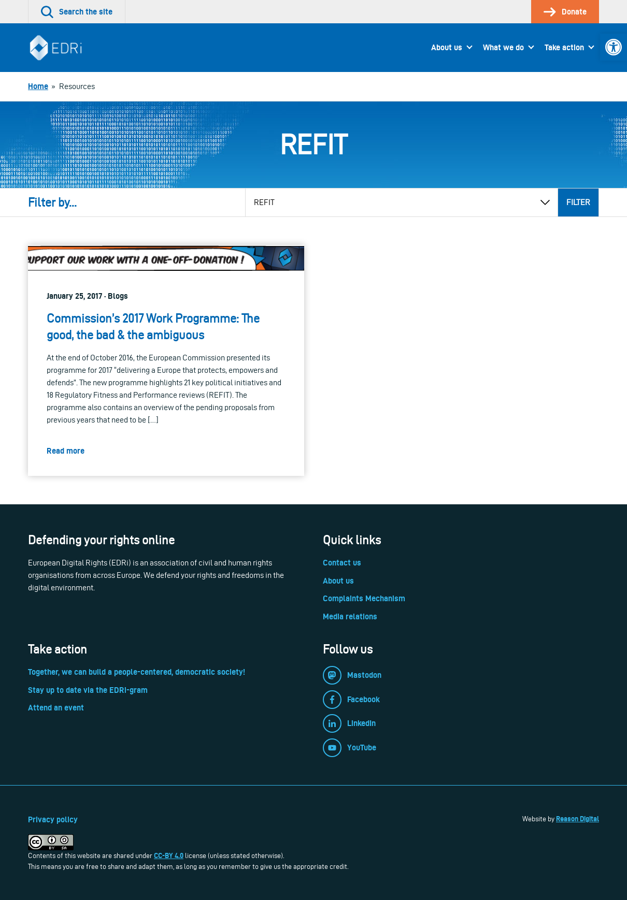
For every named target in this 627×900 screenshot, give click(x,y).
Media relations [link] (350, 616)
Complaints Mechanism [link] (364, 598)
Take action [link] (564, 47)
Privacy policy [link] (53, 819)
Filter (578, 202)
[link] (613, 47)
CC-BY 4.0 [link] (168, 855)
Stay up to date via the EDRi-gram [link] (88, 690)
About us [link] (446, 47)
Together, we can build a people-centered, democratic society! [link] (136, 671)
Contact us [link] (342, 562)
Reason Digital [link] (577, 819)
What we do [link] (503, 47)
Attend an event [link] (56, 707)
